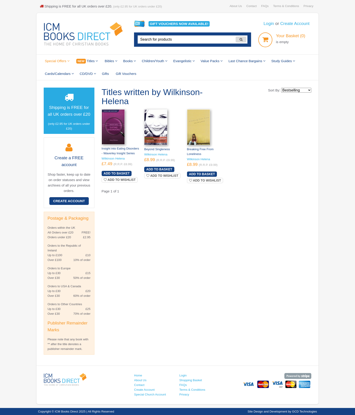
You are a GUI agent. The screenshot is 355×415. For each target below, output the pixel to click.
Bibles (111, 61)
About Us (236, 6)
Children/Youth (154, 61)
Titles (87, 61)
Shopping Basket (190, 380)
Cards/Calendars (59, 74)
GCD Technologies (304, 411)
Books (129, 61)
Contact (251, 6)
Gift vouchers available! (179, 24)
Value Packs (212, 61)
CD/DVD (88, 74)
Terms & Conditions (286, 6)
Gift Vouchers (126, 74)
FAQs (265, 6)
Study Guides (283, 61)
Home (138, 375)
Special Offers (57, 61)
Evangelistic (184, 61)
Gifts (105, 74)
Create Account (294, 23)
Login (269, 23)
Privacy (308, 6)
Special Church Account (150, 394)
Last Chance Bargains (246, 61)
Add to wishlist (120, 180)
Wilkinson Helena (113, 158)
